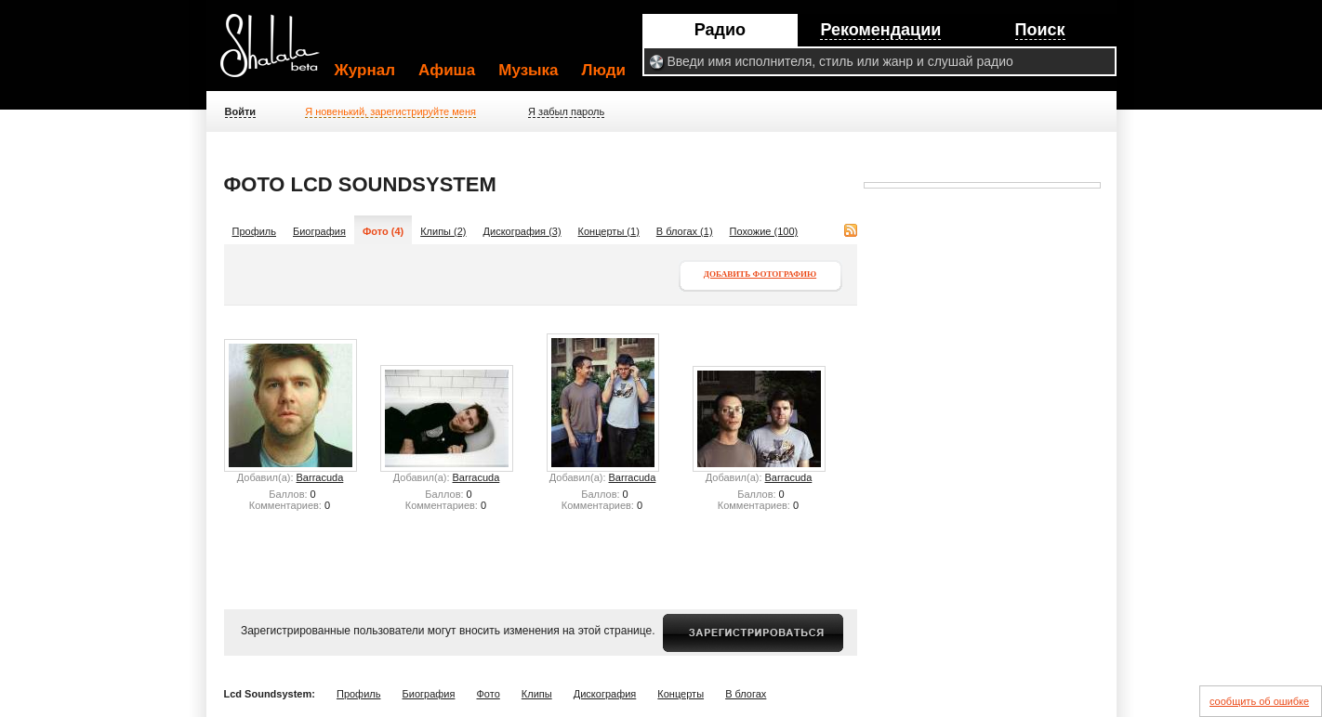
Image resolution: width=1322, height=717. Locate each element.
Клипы (537, 693)
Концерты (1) (609, 231)
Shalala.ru (278, 53)
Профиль (254, 231)
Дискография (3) (522, 231)
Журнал (365, 70)
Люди (604, 70)
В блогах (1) (684, 231)
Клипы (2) (443, 231)
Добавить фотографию (760, 274)
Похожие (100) (764, 231)
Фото (487, 693)
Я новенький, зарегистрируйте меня (390, 111)
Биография (319, 231)
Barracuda (320, 477)
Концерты (680, 693)
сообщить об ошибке (1259, 701)
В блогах (745, 693)
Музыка (528, 70)
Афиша (446, 70)
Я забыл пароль (566, 111)
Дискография (605, 693)
